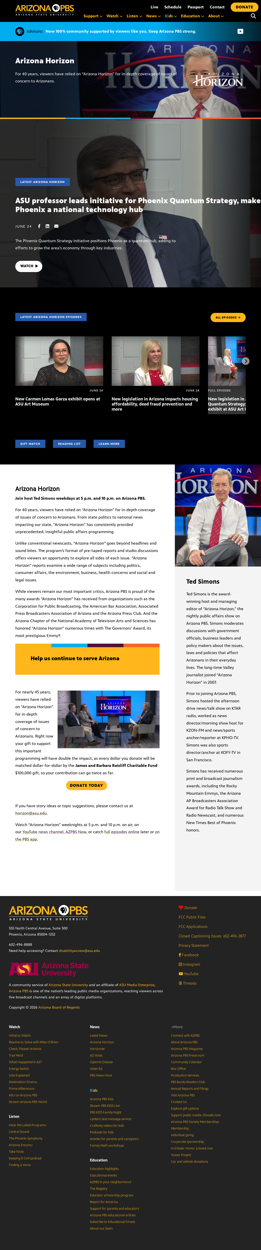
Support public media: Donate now (196, 1115)
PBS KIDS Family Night (105, 1112)
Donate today (86, 785)
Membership (180, 1128)
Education (99, 1160)
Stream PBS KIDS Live (105, 1106)
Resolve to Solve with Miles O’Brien (33, 1042)
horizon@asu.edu (31, 813)
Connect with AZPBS (185, 1036)
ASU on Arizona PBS (23, 1095)
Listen (14, 1116)
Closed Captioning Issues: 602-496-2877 (212, 936)
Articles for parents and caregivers (114, 1139)
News (95, 1026)
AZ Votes (96, 1055)
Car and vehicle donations (189, 1162)
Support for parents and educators (114, 1209)
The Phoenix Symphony (25, 1138)
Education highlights (104, 1169)
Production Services (185, 1075)
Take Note (16, 1152)
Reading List (69, 444)
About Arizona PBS (184, 1042)
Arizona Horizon (102, 1042)
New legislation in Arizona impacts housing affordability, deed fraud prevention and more (155, 404)
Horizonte (97, 1049)
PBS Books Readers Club (188, 1082)
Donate (188, 907)
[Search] (253, 16)
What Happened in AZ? (25, 1062)
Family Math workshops (107, 1146)
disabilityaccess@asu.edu (79, 951)
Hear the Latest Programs (27, 1125)
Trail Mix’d (16, 1055)
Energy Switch (19, 1069)
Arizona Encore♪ (21, 1145)
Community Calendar (186, 1062)
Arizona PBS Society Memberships (195, 1122)
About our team (101, 1229)
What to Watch (20, 1036)
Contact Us (179, 1102)
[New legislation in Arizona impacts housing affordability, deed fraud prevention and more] (156, 339)
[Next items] (246, 361)
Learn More (109, 444)
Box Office (178, 1069)
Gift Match (30, 444)
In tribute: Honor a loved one (192, 1148)
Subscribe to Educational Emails (112, 1222)
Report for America (104, 1202)
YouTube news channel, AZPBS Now (54, 831)
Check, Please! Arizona (25, 1049)
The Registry (98, 1189)
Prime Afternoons (21, 1089)
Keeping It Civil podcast (25, 1158)
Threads (188, 983)
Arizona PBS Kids (101, 1099)
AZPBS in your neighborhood (110, 1182)
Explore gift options (185, 1109)
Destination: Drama (23, 1082)
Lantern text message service (110, 1119)
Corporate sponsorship (187, 1142)
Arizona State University (68, 985)
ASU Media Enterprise (136, 985)
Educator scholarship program (112, 1195)
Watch (14, 1026)
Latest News (98, 1036)
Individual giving (182, 1135)
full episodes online (121, 831)
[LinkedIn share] (50, 226)
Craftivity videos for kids (107, 1126)
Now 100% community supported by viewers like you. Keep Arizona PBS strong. (121, 31)
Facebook (189, 954)
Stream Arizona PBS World (28, 1102)
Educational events (103, 1175)
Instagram (189, 964)
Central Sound (19, 1132)
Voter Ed (96, 1069)
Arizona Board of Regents (59, 1007)
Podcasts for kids (102, 1132)
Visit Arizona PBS (183, 1095)
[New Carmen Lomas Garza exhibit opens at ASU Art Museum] (59, 339)
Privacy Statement (194, 945)
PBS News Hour (101, 1075)
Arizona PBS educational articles (113, 1215)
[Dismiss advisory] (240, 31)
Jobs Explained (19, 1075)
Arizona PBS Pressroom (188, 1055)
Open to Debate (101, 1062)
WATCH (30, 266)
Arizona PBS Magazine (187, 1049)
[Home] (44, 10)
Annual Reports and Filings (189, 1089)
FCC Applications (193, 926)
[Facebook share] (42, 226)
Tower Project (181, 1155)
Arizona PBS (18, 991)
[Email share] (58, 226)
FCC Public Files (192, 917)
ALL (228, 317)
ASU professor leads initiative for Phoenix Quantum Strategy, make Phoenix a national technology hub (138, 205)
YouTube (189, 973)
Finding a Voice (20, 1165)
